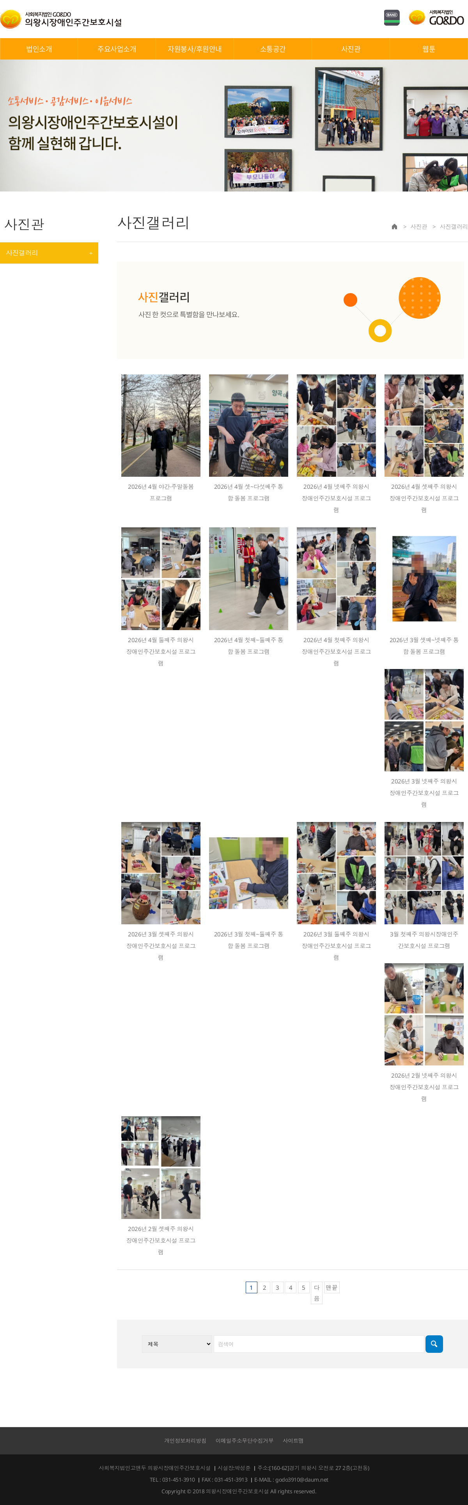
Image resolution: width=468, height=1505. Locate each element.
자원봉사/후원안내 (195, 49)
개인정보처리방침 (185, 1440)
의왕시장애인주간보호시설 (61, 19)
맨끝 (332, 1287)
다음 (317, 1293)
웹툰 (428, 49)
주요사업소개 (117, 49)
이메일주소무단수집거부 (245, 1440)
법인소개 (39, 49)
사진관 (351, 49)
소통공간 (273, 49)
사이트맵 (293, 1440)
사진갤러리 (22, 252)
